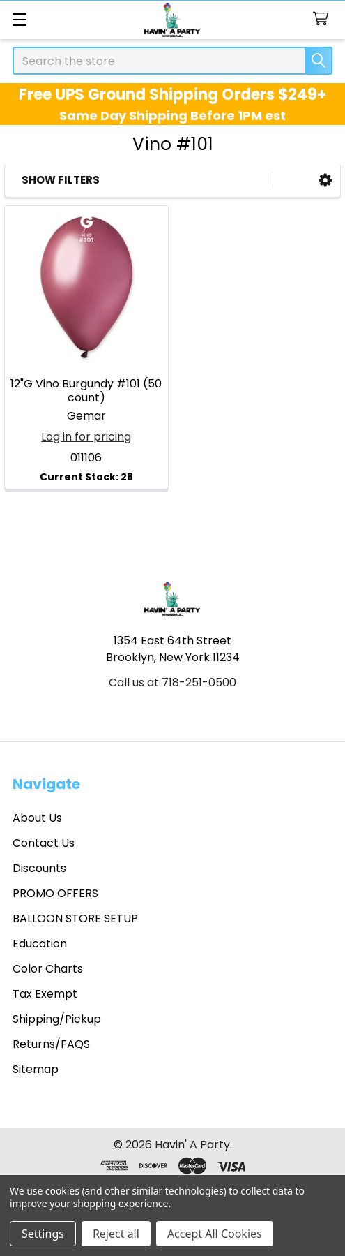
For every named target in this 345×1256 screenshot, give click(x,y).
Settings (43, 1233)
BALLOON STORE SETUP (75, 918)
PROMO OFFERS (55, 893)
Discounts (39, 868)
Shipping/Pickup (57, 1019)
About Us (37, 818)
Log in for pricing (86, 437)
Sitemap (36, 1069)
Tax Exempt (45, 994)
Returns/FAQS (51, 1044)
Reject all (116, 1233)
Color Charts (48, 969)
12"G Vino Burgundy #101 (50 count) (86, 391)
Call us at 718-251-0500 (172, 682)
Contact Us (44, 843)
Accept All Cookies (214, 1233)
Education (40, 944)
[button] (325, 180)
